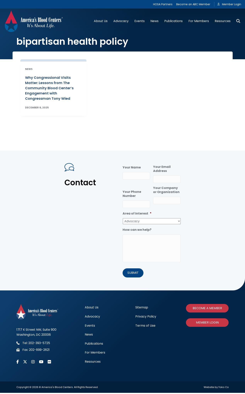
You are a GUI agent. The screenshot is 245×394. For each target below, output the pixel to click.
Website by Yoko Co (216, 388)
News (154, 21)
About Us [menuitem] (91, 308)
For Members (198, 21)
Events (139, 21)
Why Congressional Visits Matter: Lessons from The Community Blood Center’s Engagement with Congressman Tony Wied (49, 88)
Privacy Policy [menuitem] (145, 317)
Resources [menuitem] (93, 363)
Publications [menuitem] (94, 344)
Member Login (231, 4)
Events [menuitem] (90, 326)
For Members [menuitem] (95, 353)
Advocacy (121, 21)
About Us (101, 21)
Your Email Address (162, 169)
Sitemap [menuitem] (141, 308)
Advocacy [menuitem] (92, 317)
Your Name (132, 168)
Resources (223, 21)
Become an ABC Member (193, 4)
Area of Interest (137, 212)
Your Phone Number (132, 193)
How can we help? (137, 228)
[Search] (236, 21)
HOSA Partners (162, 4)
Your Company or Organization (166, 189)
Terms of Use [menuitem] (145, 326)
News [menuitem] (89, 335)
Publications (173, 21)
